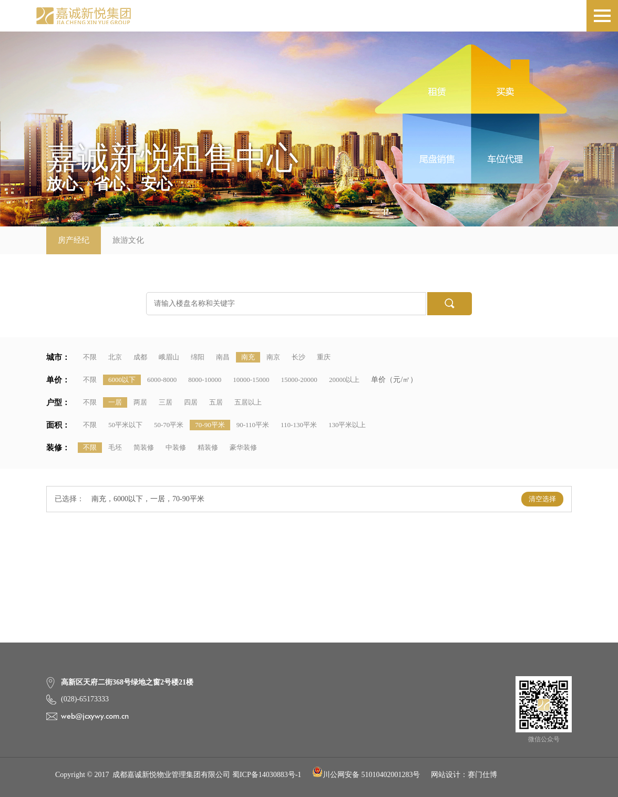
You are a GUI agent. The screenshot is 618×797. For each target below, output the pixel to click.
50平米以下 (125, 425)
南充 (248, 357)
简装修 (143, 447)
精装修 (208, 447)
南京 (273, 357)
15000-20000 (299, 380)
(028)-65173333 (85, 699)
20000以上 (344, 380)
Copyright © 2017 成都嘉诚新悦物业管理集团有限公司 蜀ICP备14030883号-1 (178, 775)
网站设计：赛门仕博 (464, 775)
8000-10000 (204, 380)
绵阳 (197, 357)
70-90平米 (209, 425)
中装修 (176, 447)
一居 (115, 402)
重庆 (324, 357)
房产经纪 (73, 240)
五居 (216, 402)
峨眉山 (169, 357)
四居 (191, 402)
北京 (115, 357)
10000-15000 (251, 380)
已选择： (69, 499)
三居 (165, 402)
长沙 (298, 357)
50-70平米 (168, 425)
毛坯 (115, 447)
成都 (140, 357)
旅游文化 (128, 240)
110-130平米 (299, 425)
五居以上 (248, 402)
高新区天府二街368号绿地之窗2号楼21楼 (127, 682)
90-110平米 (252, 425)
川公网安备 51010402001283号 (366, 775)
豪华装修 (243, 447)
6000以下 (122, 380)
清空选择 (542, 499)
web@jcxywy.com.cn (95, 716)
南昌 (223, 357)
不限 (90, 357)
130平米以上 (347, 425)
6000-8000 (162, 380)
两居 (140, 402)
